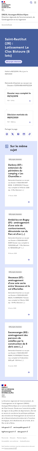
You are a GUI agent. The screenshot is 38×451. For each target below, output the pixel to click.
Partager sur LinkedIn (18, 134)
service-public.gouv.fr (20, 427)
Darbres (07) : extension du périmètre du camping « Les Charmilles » (15, 170)
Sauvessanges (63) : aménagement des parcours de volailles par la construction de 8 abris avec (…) (18, 339)
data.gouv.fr (22, 432)
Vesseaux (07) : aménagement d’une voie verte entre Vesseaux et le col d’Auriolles (19, 283)
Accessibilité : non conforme (10, 441)
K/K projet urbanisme (13, 62)
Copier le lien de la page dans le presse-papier (30, 134)
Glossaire (12, 438)
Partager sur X (13, 134)
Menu (35, 2)
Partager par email (24, 134)
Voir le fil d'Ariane (7, 25)
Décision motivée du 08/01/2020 (17, 116)
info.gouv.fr (6, 427)
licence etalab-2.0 (9, 448)
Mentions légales (22, 438)
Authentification (25, 441)
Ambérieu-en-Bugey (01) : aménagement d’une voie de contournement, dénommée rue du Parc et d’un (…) (18, 227)
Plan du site (5, 438)
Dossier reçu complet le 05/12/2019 (19, 95)
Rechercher (31, 2)
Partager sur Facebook (7, 134)
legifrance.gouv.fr (8, 432)
